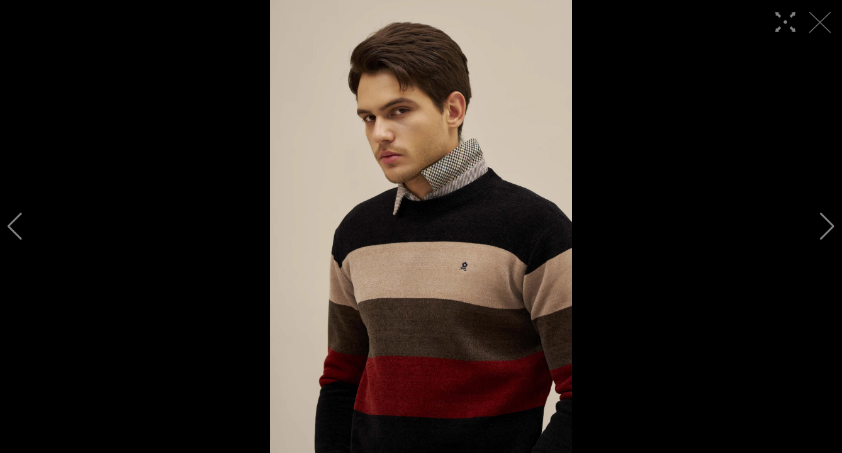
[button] (14, 226)
